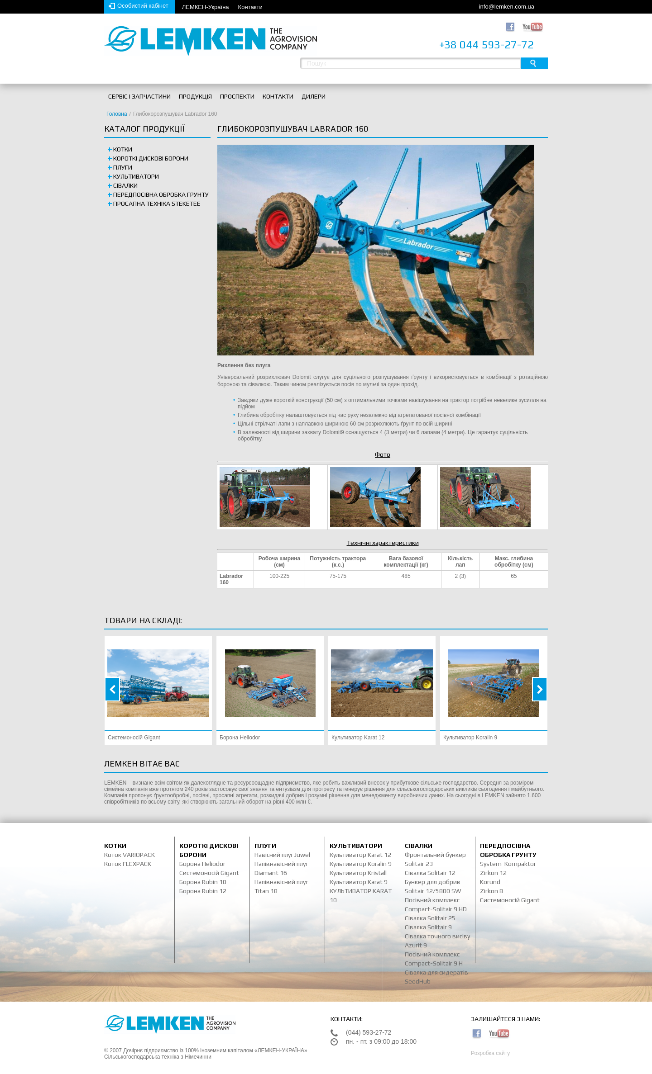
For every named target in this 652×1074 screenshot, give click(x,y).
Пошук (534, 63)
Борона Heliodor (240, 737)
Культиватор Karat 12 (357, 737)
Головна (116, 114)
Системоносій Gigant (134, 737)
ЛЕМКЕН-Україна (205, 7)
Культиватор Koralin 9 (470, 737)
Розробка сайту (490, 1053)
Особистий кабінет (142, 5)
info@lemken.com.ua (506, 6)
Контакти (250, 7)
